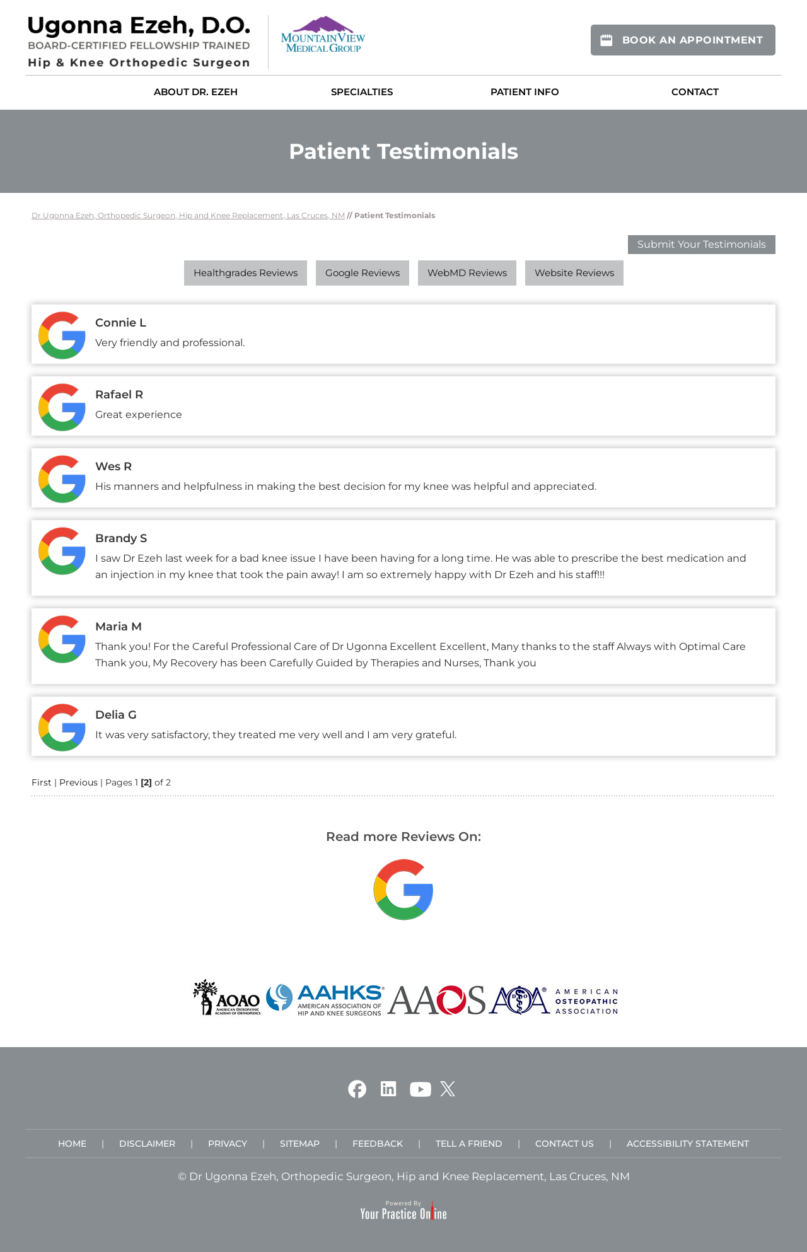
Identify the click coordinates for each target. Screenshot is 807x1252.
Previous (78, 782)
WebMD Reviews (467, 273)
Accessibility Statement (688, 1143)
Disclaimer (147, 1143)
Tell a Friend (469, 1143)
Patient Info (525, 92)
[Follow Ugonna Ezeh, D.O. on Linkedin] (388, 1088)
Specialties (362, 92)
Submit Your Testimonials (701, 244)
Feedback (377, 1143)
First (42, 782)
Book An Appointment (692, 40)
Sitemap (300, 1143)
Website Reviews (574, 273)
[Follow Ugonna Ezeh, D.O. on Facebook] (357, 1088)
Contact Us (564, 1143)
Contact (695, 92)
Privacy (227, 1143)
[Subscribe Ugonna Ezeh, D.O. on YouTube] (421, 1088)
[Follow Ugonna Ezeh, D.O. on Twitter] (447, 1088)
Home (66, 91)
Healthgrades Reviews (246, 273)
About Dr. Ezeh (196, 92)
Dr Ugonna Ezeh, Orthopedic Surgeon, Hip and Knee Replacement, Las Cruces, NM (188, 215)
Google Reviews (362, 273)
